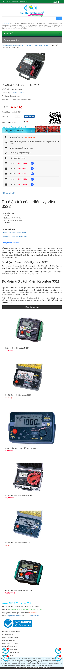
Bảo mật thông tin (8, 634)
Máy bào (14, 660)
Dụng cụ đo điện (25, 45)
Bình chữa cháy (38, 663)
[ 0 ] (57, 2)
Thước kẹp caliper (21, 663)
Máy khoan (54, 660)
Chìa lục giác (12, 658)
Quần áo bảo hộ (5, 665)
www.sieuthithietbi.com (32, 616)
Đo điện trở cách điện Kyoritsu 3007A (18, 590)
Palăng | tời (34, 665)
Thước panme (30, 663)
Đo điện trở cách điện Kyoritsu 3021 (18, 542)
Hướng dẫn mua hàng (9, 646)
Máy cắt (18, 660)
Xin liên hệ (15, 107)
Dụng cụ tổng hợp (52, 658)
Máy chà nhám (25, 660)
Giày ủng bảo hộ (22, 665)
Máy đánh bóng (38, 660)
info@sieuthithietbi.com (13, 616)
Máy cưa (31, 660)
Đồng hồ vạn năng (33, 662)
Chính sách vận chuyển (10, 637)
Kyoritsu (14, 93)
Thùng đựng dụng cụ (46, 665)
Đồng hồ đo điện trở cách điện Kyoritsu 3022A (21, 448)
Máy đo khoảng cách (43, 662)
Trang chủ (8, 33)
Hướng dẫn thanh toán (9, 649)
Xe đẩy (39, 665)
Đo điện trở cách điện (40, 45)
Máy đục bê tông (46, 660)
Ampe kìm (13, 662)
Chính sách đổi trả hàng (10, 643)
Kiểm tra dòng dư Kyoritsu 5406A (17, 348)
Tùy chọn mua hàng (11, 40)
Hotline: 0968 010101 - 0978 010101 (17, 1)
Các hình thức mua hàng (10, 652)
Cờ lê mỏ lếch (27, 658)
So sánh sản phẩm (9, 122)
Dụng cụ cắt (34, 658)
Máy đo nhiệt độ (5, 663)
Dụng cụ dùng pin (42, 658)
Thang (60, 663)
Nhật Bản (22, 93)
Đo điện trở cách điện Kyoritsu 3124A (18, 495)
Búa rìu (18, 658)
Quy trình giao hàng (8, 640)
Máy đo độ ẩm (13, 663)
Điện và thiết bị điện (10, 45)
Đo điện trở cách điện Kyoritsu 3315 (18, 395)
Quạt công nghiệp (54, 663)
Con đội (29, 665)
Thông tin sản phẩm (9, 193)
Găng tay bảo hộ (13, 665)
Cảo (22, 658)
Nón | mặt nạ (45, 663)
